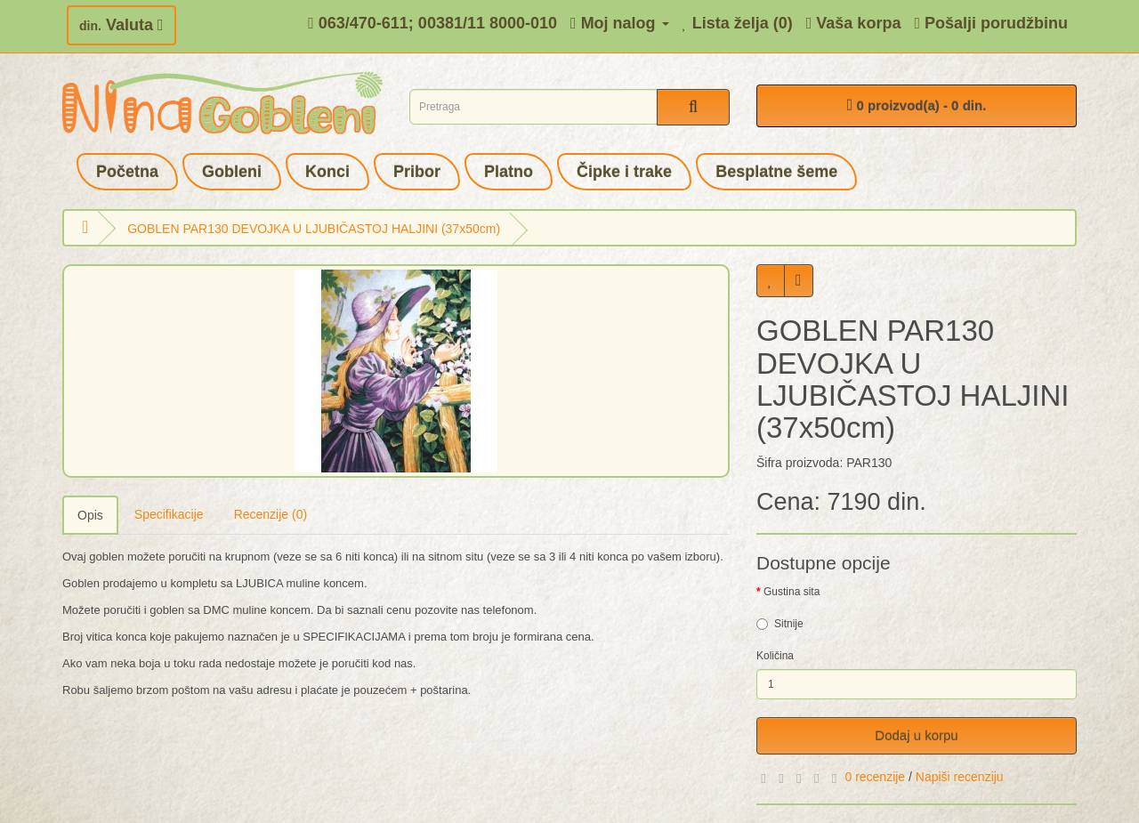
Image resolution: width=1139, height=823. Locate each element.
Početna (127, 172)
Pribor (416, 172)
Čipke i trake (624, 172)
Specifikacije (169, 514)
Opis (90, 515)
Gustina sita (791, 591)
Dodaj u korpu (916, 735)
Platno (508, 172)
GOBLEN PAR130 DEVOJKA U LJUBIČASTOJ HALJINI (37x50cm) (313, 229)
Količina (775, 656)
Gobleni (232, 172)
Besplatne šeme (776, 172)
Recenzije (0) (270, 514)
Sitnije (780, 623)
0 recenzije (874, 777)
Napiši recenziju (960, 777)
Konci (327, 172)
